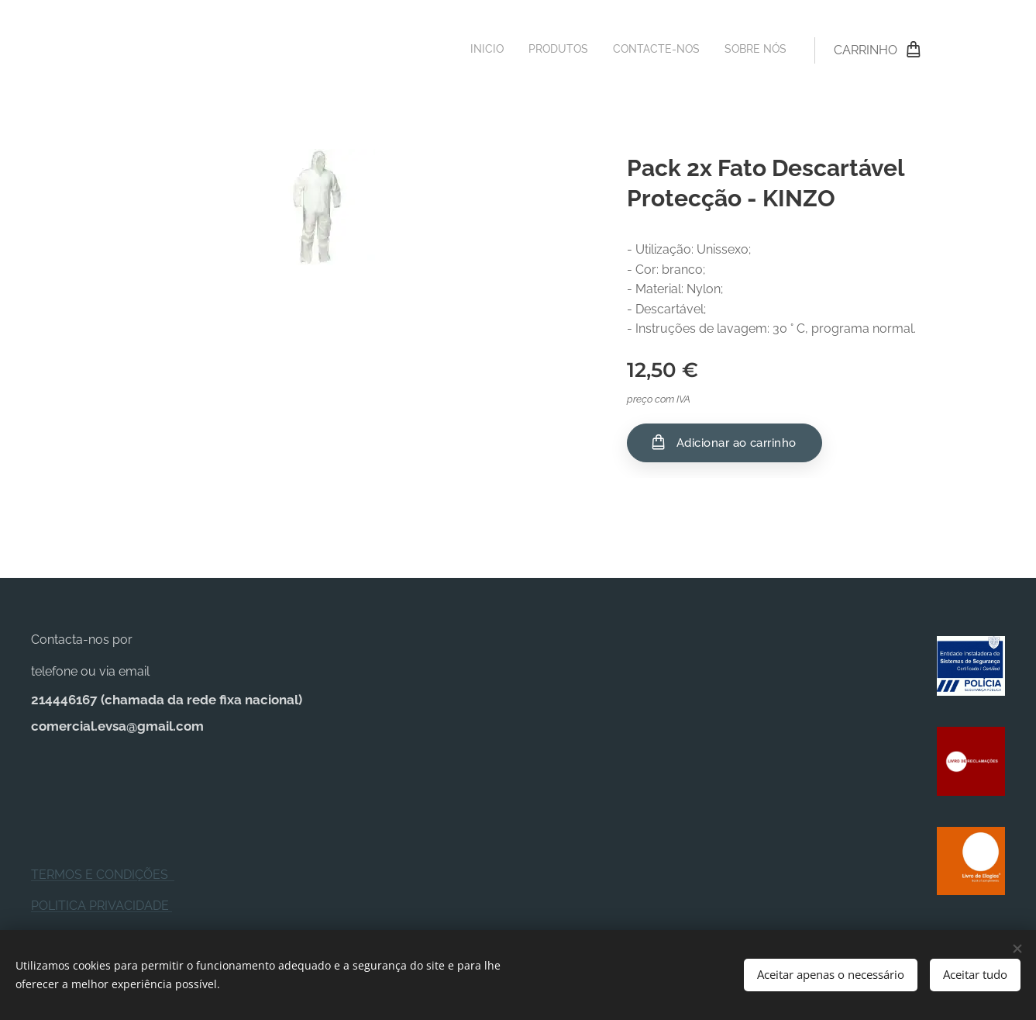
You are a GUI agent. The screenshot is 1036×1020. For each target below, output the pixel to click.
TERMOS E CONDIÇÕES (102, 873)
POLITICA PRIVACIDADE (101, 905)
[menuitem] (716, 50)
